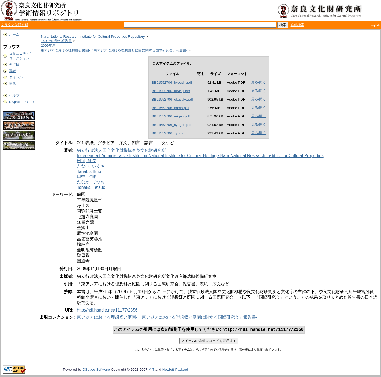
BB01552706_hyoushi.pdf (172, 82)
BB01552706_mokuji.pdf (171, 91)
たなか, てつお (91, 182)
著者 (12, 71)
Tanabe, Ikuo (89, 171)
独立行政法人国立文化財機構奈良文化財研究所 (121, 150)
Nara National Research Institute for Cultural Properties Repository (93, 37)
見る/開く (258, 82)
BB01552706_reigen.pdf (171, 116)
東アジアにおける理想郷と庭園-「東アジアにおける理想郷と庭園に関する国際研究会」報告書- (114, 50)
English (374, 25)
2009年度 (48, 46)
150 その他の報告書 (56, 41)
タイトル (16, 77)
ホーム (14, 34)
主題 (12, 84)
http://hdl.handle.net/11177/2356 (107, 310)
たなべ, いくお (91, 166)
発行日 (14, 65)
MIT (151, 370)
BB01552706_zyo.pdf (168, 133)
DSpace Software (96, 370)
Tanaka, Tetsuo (91, 187)
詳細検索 (297, 25)
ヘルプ (14, 95)
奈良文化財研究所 (14, 25)
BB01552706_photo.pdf (170, 108)
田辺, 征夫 (86, 160)
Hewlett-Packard (175, 370)
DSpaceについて (22, 102)
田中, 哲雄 (86, 176)
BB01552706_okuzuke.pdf (172, 99)
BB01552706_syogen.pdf (171, 125)
